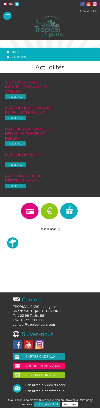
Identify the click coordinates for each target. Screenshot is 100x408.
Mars (15, 51)
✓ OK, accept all (47, 404)
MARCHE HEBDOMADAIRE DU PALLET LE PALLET (29, 110)
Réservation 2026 (41, 375)
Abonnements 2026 (42, 366)
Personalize (70, 404)
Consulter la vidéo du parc (45, 385)
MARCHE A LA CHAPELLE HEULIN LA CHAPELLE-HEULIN (28, 134)
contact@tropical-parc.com (34, 324)
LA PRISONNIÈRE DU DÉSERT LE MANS (23, 178)
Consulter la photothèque (44, 391)
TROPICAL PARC (26, 307)
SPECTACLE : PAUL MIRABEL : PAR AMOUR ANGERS (26, 87)
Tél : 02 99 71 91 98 (28, 315)
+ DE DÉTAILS (15, 97)
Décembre (19, 56)
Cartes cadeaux (40, 356)
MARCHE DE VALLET (23, 154)
